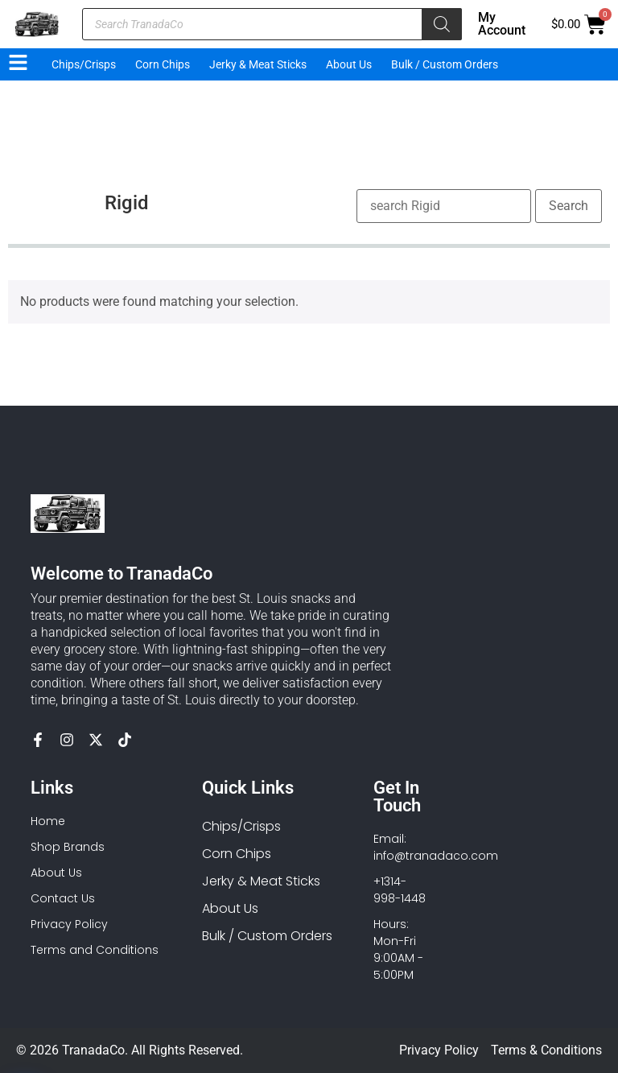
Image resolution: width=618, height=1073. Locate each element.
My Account (501, 24)
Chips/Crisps (84, 64)
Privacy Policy (439, 1050)
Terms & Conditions (546, 1050)
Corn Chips (162, 64)
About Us (349, 64)
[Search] (442, 24)
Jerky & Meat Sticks (258, 64)
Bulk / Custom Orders (444, 64)
